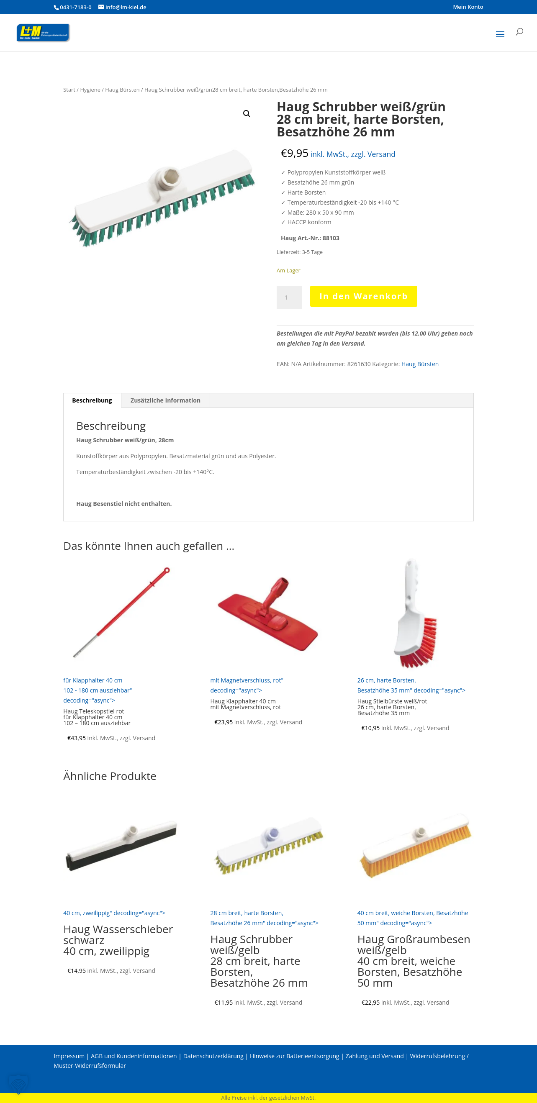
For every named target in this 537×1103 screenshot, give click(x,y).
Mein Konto (468, 7)
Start (69, 89)
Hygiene (90, 89)
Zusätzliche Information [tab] (165, 400)
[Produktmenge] (289, 297)
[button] (246, 113)
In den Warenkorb (363, 296)
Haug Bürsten (122, 89)
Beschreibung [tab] (92, 400)
